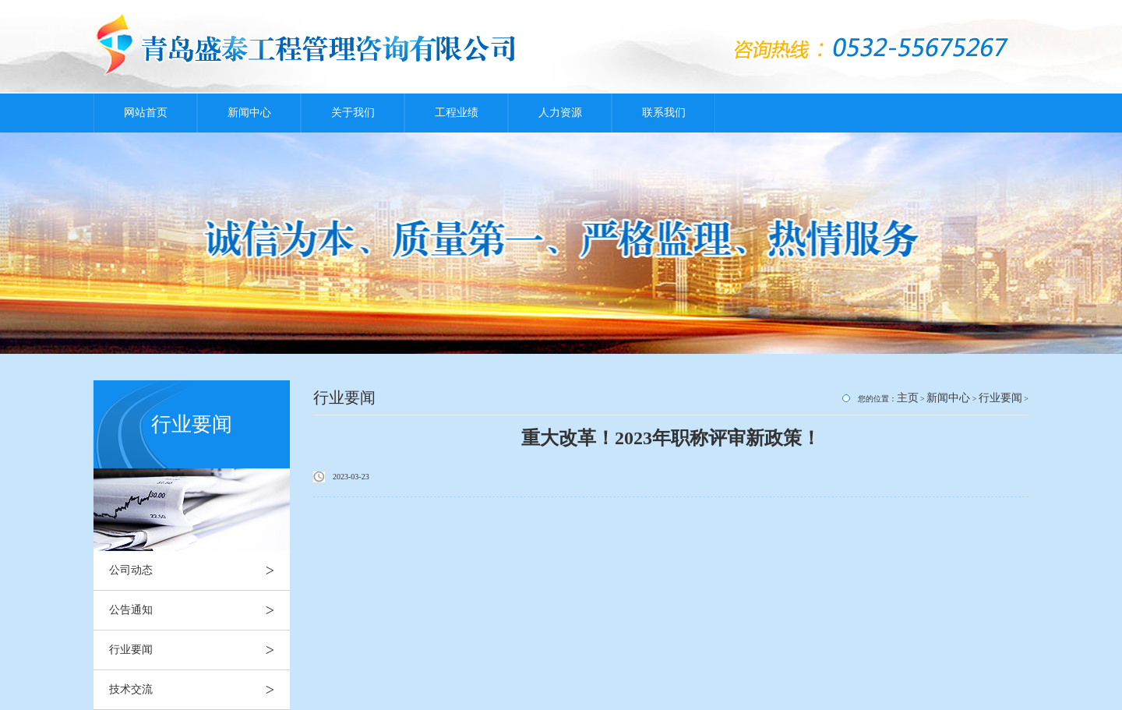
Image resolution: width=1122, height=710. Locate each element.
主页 (908, 398)
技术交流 (199, 689)
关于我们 (353, 112)
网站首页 (146, 112)
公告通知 (199, 610)
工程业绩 (456, 112)
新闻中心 (249, 112)
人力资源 (560, 112)
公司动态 (199, 570)
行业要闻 (199, 650)
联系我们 (664, 112)
